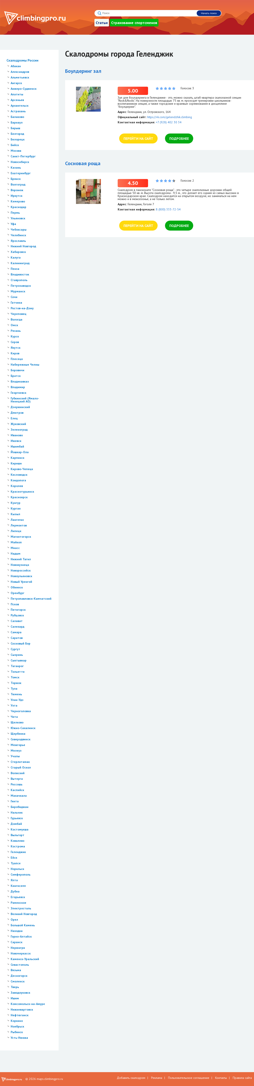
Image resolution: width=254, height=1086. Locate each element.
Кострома (18, 846)
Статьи (102, 22)
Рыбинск (17, 1032)
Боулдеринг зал (83, 71)
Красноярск (19, 497)
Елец (14, 418)
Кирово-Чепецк (22, 469)
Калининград (20, 263)
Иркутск (16, 196)
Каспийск (17, 790)
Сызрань (17, 655)
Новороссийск (21, 570)
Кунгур (15, 503)
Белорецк (18, 139)
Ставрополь (19, 280)
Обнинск (17, 587)
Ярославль (18, 241)
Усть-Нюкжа (19, 1038)
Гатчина (16, 302)
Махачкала (19, 796)
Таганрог (17, 666)
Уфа (13, 224)
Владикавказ (20, 381)
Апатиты (17, 94)
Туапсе (16, 863)
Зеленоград (19, 429)
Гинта (15, 801)
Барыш (15, 128)
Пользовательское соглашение (188, 1077)
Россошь (16, 784)
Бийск (15, 145)
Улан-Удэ (17, 700)
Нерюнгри (18, 948)
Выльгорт (17, 835)
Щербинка (18, 734)
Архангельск (19, 105)
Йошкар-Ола (20, 452)
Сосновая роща (83, 163)
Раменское (18, 903)
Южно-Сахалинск (23, 728)
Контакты (221, 1077)
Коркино (17, 1021)
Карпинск (17, 458)
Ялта (14, 880)
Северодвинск (20, 739)
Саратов (17, 638)
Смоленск (18, 981)
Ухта (14, 705)
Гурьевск (17, 818)
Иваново (17, 435)
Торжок (16, 683)
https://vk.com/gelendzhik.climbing (169, 117)
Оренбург (17, 593)
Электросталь (21, 908)
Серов (15, 342)
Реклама (156, 1077)
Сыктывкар (18, 660)
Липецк (16, 531)
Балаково (17, 117)
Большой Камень (23, 925)
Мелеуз (16, 750)
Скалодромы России (22, 60)
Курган (16, 508)
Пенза (15, 269)
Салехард (17, 626)
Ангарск (16, 83)
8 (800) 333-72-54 (168, 209)
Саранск (16, 942)
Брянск (16, 179)
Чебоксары (18, 229)
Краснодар (18, 207)
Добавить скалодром (131, 1077)
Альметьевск (20, 77)
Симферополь (20, 874)
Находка (17, 931)
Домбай (16, 824)
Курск (15, 336)
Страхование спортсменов (134, 22)
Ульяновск (18, 218)
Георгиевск (18, 393)
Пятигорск (18, 610)
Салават (17, 621)
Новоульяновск (21, 576)
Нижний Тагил (21, 559)
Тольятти (18, 672)
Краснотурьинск (22, 491)
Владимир (18, 387)
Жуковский (18, 424)
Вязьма (16, 970)
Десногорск (19, 976)
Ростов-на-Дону (22, 308)
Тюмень (16, 694)
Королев (17, 486)
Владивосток (20, 274)
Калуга (16, 257)
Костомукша (19, 829)
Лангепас (17, 520)
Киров (15, 353)
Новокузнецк (20, 565)
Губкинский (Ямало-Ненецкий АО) (25, 399)
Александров (20, 72)
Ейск (14, 858)
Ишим (15, 998)
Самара (16, 632)
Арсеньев (17, 100)
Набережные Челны (25, 364)
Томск (15, 677)
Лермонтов (19, 525)
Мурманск (18, 291)
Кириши (16, 463)
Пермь (15, 213)
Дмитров (17, 413)
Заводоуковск (20, 993)
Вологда (16, 319)
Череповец (18, 314)
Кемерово (18, 201)
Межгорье (18, 745)
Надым (15, 553)
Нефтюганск (19, 1015)
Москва (16, 151)
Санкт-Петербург (23, 156)
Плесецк (17, 359)
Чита (14, 717)
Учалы (15, 756)
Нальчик (17, 812)
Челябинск (18, 235)
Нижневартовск (22, 1009)
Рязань (16, 331)
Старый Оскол (21, 767)
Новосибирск (20, 162)
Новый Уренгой (21, 582)
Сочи (14, 297)
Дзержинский (20, 407)
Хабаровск (18, 252)
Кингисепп (18, 886)
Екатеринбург (21, 173)
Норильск (17, 869)
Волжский (18, 773)
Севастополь (20, 965)
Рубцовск (17, 615)
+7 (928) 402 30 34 (168, 122)
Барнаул (17, 122)
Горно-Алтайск (21, 936)
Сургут (15, 649)
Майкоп (16, 542)
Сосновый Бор (20, 643)
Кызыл (15, 514)
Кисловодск (19, 475)
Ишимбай (17, 446)
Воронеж (17, 190)
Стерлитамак (20, 762)
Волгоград (18, 184)
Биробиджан (19, 807)
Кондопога (18, 480)
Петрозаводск (21, 286)
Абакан (16, 66)
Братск (16, 376)
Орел (14, 920)
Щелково (17, 722)
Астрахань (18, 111)
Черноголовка (21, 711)
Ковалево (17, 841)
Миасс (15, 548)
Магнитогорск (21, 537)
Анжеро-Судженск (23, 89)
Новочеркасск (21, 953)
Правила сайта (242, 1077)
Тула (14, 688)
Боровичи (17, 370)
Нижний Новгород (23, 246)
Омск (14, 325)
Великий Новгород (24, 914)
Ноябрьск (17, 1026)
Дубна (15, 891)
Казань (16, 167)
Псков (15, 604)
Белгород (17, 134)
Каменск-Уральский (25, 959)
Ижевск (16, 441)
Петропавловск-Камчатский (31, 599)
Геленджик (18, 852)
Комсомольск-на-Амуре (28, 1004)
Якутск (15, 348)
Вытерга (17, 779)
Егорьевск (18, 897)
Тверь (15, 987)
